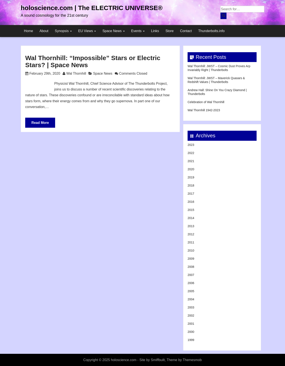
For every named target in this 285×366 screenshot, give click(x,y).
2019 (191, 177)
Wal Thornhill (76, 73)
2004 (191, 299)
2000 (191, 331)
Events (138, 31)
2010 (191, 250)
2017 (191, 193)
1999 (191, 340)
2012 (191, 234)
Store (169, 31)
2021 (191, 161)
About (44, 31)
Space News (113, 31)
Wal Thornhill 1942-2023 (204, 110)
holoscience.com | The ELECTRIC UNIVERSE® (92, 7)
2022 (191, 153)
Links (155, 31)
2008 (191, 266)
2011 (191, 242)
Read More (40, 122)
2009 (191, 258)
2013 (191, 226)
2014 (191, 218)
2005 (191, 291)
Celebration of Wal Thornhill (206, 102)
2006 (191, 283)
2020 (191, 169)
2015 (191, 210)
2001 (191, 323)
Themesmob (192, 360)
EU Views (87, 31)
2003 (191, 307)
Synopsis (63, 31)
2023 (191, 145)
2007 (191, 275)
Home (28, 31)
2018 (191, 185)
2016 (191, 201)
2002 (191, 315)
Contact (186, 31)
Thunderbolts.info (211, 31)
